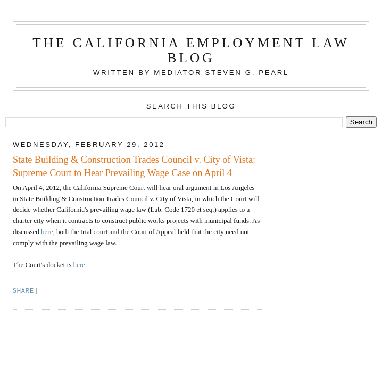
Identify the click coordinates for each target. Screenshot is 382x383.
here (47, 232)
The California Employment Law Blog (191, 50)
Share (23, 291)
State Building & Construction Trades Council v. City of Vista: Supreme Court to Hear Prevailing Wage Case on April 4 (134, 166)
